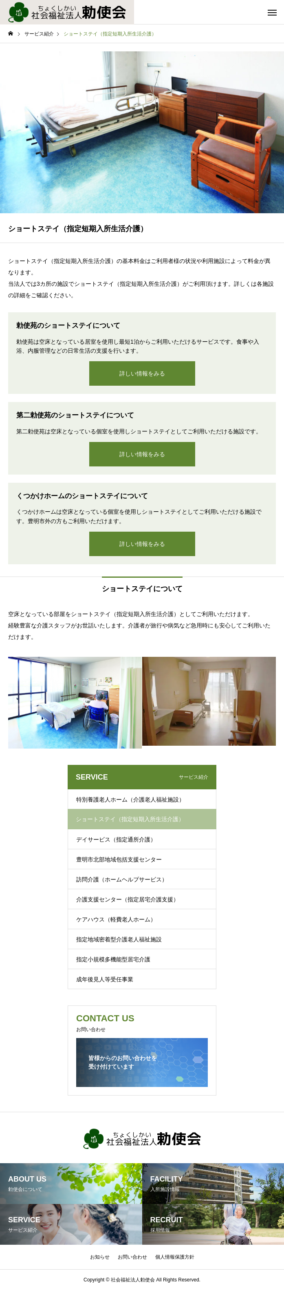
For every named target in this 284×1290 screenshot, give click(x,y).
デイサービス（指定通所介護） (116, 839)
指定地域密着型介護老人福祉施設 (119, 939)
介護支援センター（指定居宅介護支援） (127, 899)
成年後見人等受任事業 (104, 979)
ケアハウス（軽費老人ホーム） (116, 919)
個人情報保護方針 (174, 1257)
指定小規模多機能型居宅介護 (113, 959)
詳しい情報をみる (142, 373)
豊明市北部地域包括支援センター (119, 859)
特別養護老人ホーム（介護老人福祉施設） (130, 799)
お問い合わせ (132, 1257)
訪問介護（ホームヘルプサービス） (121, 879)
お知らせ (100, 1257)
